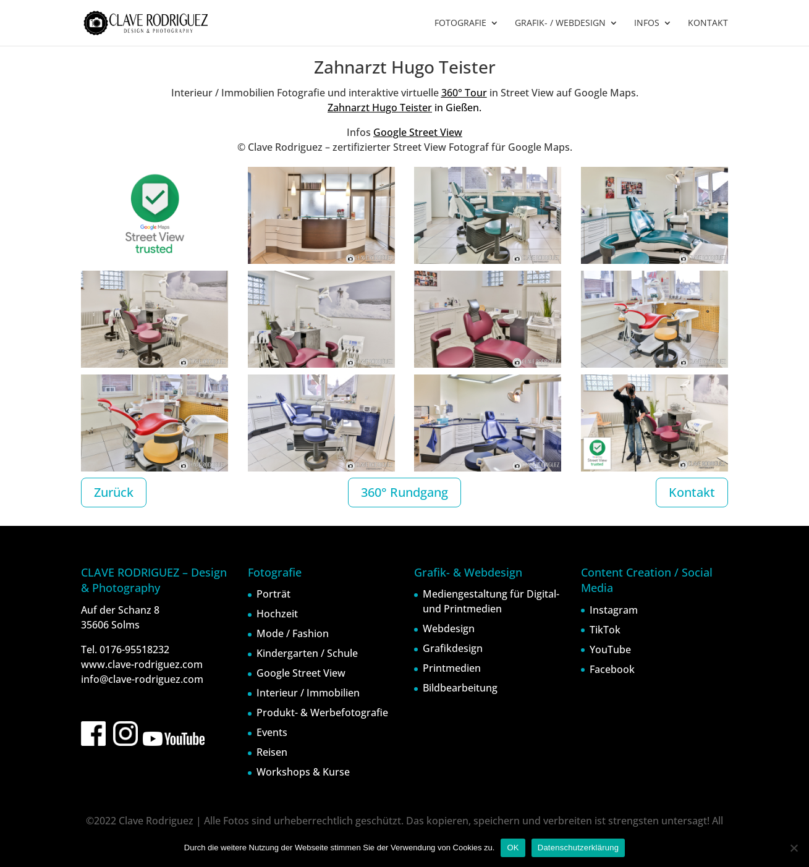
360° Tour (464, 92)
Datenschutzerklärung (578, 847)
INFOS (646, 23)
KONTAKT (708, 23)
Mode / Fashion (292, 633)
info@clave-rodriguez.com (142, 679)
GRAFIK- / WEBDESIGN (560, 23)
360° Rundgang (404, 492)
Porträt (273, 594)
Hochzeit (277, 613)
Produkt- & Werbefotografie (322, 712)
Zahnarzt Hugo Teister (380, 107)
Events (271, 732)
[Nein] (793, 848)
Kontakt (692, 492)
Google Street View (417, 132)
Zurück (113, 492)
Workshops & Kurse (303, 772)
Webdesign (449, 628)
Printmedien (452, 668)
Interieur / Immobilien (308, 693)
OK (513, 847)
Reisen (271, 752)
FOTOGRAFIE (460, 23)
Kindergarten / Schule (307, 653)
